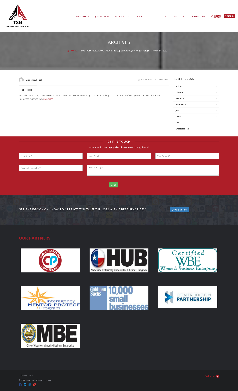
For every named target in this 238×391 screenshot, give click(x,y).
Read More (48, 99)
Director (25, 90)
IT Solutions (169, 16)
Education (180, 98)
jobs (177, 110)
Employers (82, 16)
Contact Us (198, 16)
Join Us (217, 16)
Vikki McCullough (34, 79)
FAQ (184, 16)
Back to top (212, 376)
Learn (178, 116)
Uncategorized (182, 128)
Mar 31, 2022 (145, 79)
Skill (177, 122)
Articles (179, 86)
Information (181, 104)
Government (123, 16)
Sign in (229, 16)
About (141, 16)
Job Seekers (102, 16)
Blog (154, 16)
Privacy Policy (27, 375)
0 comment (162, 79)
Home (72, 50)
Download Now (179, 209)
